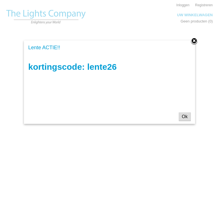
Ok (185, 116)
